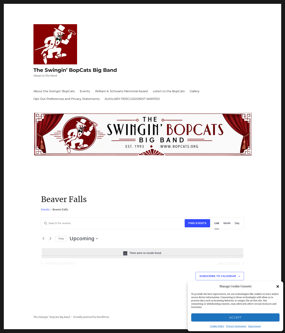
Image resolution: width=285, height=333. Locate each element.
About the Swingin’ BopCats (54, 91)
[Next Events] (50, 238)
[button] (278, 286)
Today (61, 238)
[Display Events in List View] (216, 223)
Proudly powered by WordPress (91, 317)
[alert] (142, 253)
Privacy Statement (236, 326)
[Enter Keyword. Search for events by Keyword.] (113, 223)
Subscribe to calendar (217, 276)
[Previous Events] (43, 238)
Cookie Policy (217, 326)
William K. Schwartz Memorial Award (121, 91)
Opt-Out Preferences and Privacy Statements (66, 99)
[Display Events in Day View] (237, 223)
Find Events (197, 223)
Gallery (195, 91)
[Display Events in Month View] (226, 223)
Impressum (254, 326)
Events (85, 91)
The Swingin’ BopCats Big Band (75, 70)
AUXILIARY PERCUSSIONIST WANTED (132, 99)
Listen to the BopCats (169, 91)
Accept (235, 317)
